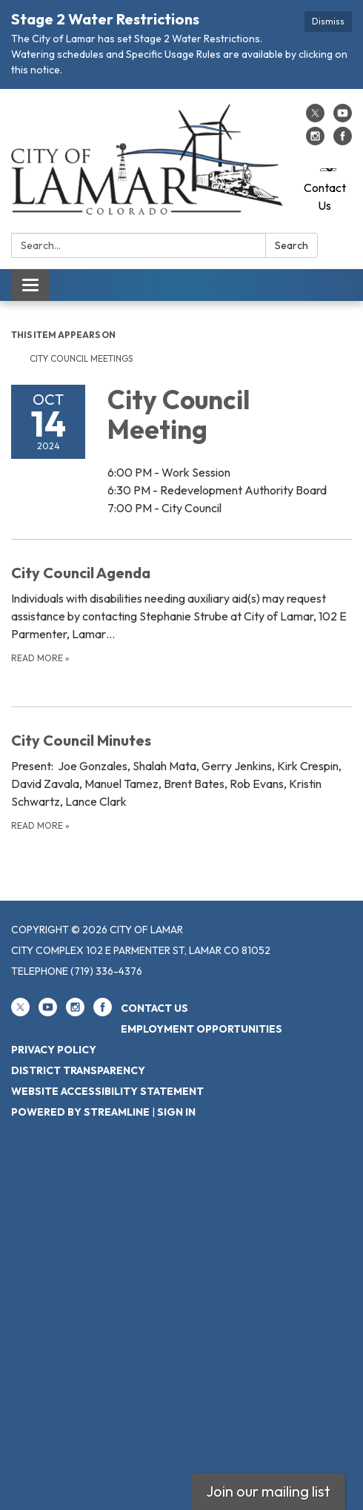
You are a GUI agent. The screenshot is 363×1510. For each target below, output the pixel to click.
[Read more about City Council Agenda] (181, 613)
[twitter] (315, 117)
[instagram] (315, 140)
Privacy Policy (53, 1049)
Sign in (176, 1112)
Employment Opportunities (201, 1029)
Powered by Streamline (80, 1112)
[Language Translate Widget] (328, 169)
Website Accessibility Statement (107, 1091)
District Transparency (78, 1070)
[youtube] (342, 117)
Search (291, 245)
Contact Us (325, 196)
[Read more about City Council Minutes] (181, 780)
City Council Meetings (81, 358)
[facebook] (342, 140)
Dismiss (328, 21)
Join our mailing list (268, 1491)
